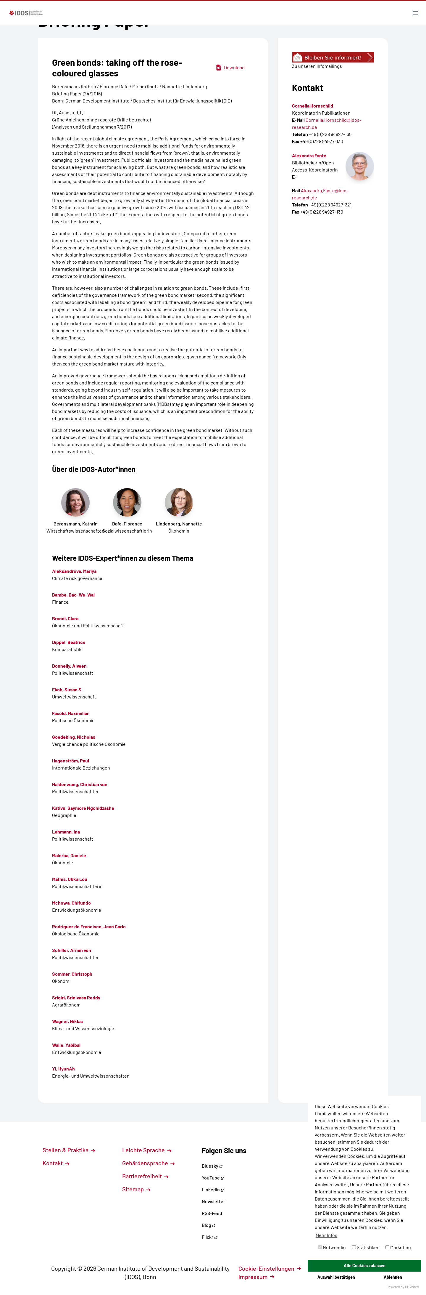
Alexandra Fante (309, 155)
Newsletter (213, 1201)
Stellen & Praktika (69, 1149)
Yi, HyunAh (63, 1068)
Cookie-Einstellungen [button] (269, 1268)
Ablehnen (393, 1277)
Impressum (256, 1276)
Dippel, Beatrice (68, 642)
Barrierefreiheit (145, 1175)
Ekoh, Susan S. (67, 689)
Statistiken (366, 1247)
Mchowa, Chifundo (71, 902)
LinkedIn (213, 1189)
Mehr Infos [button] (326, 1235)
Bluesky (212, 1166)
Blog (209, 1225)
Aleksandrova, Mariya (74, 571)
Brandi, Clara (65, 618)
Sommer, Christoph (72, 974)
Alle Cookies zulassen (364, 1265)
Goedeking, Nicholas (73, 737)
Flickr (210, 1237)
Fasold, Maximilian (71, 713)
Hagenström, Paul (70, 760)
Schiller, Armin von (71, 950)
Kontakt (56, 1162)
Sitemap (136, 1189)
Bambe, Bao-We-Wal (73, 594)
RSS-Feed (212, 1213)
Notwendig (332, 1247)
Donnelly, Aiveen (69, 666)
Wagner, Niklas (67, 1021)
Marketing (398, 1247)
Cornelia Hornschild (312, 105)
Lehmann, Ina (66, 831)
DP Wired (412, 1287)
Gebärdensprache (148, 1162)
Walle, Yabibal (66, 1045)
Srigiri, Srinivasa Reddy (76, 997)
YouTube (213, 1177)
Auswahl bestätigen (336, 1277)
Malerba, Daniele (69, 855)
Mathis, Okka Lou (69, 879)
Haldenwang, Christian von (79, 784)
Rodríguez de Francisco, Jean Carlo (89, 926)
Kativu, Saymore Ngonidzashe (83, 808)
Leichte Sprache (146, 1149)
